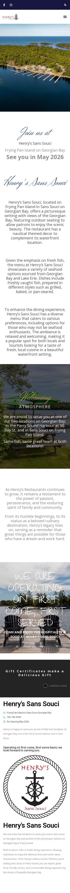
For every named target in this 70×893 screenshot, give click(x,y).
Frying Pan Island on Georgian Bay (35, 150)
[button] (65, 4)
